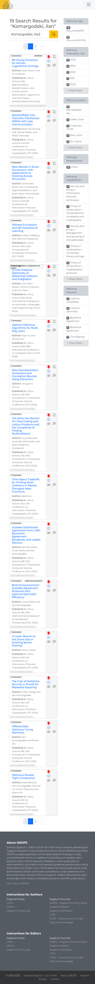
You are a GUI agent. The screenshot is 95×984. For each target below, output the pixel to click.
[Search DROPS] (29, 34)
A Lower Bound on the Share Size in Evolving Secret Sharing (24, 641)
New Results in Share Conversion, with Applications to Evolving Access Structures (25, 173)
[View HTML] (54, 57)
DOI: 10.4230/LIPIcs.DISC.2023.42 (23, 627)
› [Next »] (40, 46)
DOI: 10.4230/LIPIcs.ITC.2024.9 (22, 518)
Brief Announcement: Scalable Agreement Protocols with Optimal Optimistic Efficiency (26, 591)
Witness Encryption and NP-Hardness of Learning (25, 227)
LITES (52, 914)
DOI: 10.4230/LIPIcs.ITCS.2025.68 (22, 409)
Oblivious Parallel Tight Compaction (23, 777)
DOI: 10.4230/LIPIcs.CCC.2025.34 (22, 260)
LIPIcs (10, 903)
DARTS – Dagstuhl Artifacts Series (68, 903)
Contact (55, 979)
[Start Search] (53, 34)
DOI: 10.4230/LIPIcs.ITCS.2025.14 (22, 470)
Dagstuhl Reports (59, 906)
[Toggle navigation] (88, 4)
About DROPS (69, 975)
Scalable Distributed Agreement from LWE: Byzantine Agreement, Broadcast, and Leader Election (26, 535)
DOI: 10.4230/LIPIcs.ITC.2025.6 (21, 157)
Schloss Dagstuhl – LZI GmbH (40, 975)
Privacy (43, 979)
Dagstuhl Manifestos (61, 910)
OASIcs (11, 906)
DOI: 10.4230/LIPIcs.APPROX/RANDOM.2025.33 (28, 106)
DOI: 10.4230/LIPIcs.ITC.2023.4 (21, 717)
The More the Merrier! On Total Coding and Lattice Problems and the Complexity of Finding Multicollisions (26, 426)
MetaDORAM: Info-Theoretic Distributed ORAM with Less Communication (25, 120)
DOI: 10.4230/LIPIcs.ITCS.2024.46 (23, 575)
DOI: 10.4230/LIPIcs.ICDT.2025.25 (22, 360)
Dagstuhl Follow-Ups (18, 910)
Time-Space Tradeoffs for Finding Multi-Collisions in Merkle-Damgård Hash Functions (26, 485)
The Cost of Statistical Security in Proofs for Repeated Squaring (25, 684)
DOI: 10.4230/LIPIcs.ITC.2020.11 (22, 814)
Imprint (84, 975)
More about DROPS (18, 883)
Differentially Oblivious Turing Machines (22, 729)
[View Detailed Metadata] (49, 61)
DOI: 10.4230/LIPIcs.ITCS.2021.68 (22, 765)
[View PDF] (49, 57)
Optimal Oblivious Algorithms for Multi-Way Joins (25, 327)
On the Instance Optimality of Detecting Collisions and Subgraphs (25, 275)
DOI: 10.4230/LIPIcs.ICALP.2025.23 (23, 315)
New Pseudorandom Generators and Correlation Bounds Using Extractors (25, 375)
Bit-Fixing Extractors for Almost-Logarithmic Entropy (25, 63)
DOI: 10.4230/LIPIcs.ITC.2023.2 (21, 672)
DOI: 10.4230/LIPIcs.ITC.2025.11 (22, 215)
